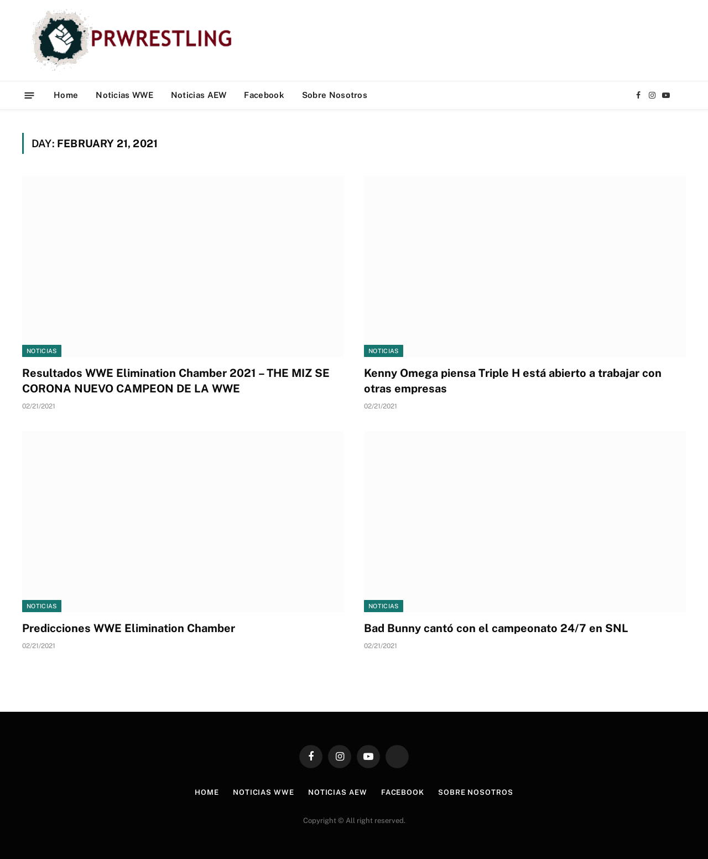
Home (66, 95)
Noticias (42, 351)
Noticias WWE (124, 95)
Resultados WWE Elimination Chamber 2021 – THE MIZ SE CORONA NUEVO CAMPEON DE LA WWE (176, 380)
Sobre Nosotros (334, 95)
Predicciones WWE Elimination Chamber (128, 628)
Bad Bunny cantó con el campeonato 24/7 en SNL (496, 628)
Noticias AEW (199, 95)
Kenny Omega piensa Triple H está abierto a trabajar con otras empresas (513, 380)
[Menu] (29, 95)
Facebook (264, 95)
